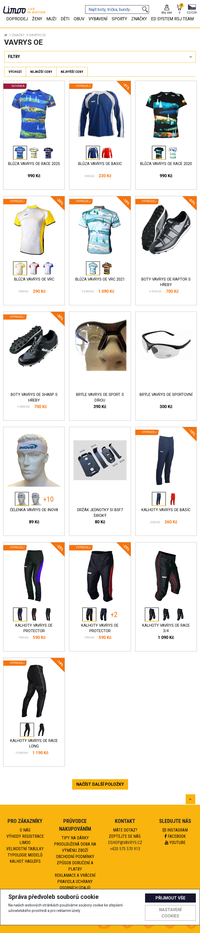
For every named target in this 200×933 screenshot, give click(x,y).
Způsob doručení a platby (75, 866)
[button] (192, 9)
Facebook (175, 836)
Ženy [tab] (37, 18)
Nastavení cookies (170, 912)
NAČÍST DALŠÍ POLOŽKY (100, 784)
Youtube (175, 842)
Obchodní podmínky (75, 856)
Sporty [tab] (119, 18)
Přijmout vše (170, 898)
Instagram (175, 830)
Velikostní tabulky (25, 848)
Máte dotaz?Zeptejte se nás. (125, 833)
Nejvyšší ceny (72, 72)
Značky (18, 35)
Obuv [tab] (79, 18)
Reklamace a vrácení (75, 875)
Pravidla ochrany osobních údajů (75, 884)
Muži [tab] (51, 18)
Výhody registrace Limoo (25, 839)
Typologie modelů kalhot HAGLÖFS (25, 858)
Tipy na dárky (75, 837)
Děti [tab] (65, 18)
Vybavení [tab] (98, 18)
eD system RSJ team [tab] (172, 18)
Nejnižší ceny (41, 72)
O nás (25, 830)
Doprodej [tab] (17, 18)
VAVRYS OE (37, 35)
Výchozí (15, 72)
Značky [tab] (139, 18)
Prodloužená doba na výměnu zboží (75, 847)
